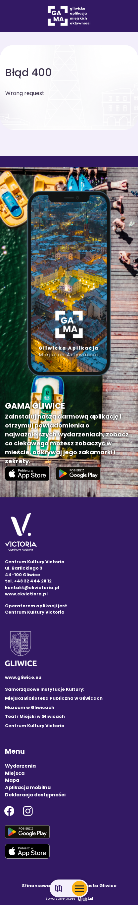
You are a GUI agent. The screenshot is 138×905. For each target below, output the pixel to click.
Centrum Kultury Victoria (35, 726)
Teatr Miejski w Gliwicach (35, 716)
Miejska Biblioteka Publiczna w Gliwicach (54, 698)
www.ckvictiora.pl (26, 594)
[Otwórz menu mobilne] (79, 888)
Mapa (12, 780)
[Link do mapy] (59, 888)
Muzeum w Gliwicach (29, 707)
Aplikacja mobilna (28, 787)
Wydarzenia (20, 766)
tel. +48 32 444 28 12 (28, 581)
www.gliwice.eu (23, 677)
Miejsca (14, 773)
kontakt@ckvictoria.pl (32, 587)
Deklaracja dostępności (35, 794)
